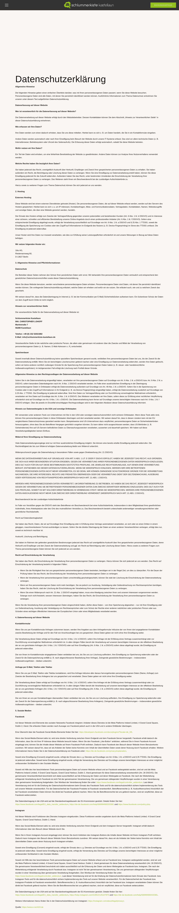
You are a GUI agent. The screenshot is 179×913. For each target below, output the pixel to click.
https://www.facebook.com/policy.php (134, 804)
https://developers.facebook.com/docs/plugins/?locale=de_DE (105, 732)
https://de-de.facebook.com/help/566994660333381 (92, 804)
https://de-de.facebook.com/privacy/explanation (106, 751)
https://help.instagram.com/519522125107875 (89, 895)
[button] (6, 5)
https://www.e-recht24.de (32, 907)
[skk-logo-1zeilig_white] (89, 5)
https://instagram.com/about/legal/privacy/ (106, 901)
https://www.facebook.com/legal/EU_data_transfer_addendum (41, 804)
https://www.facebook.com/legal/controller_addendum (119, 782)
